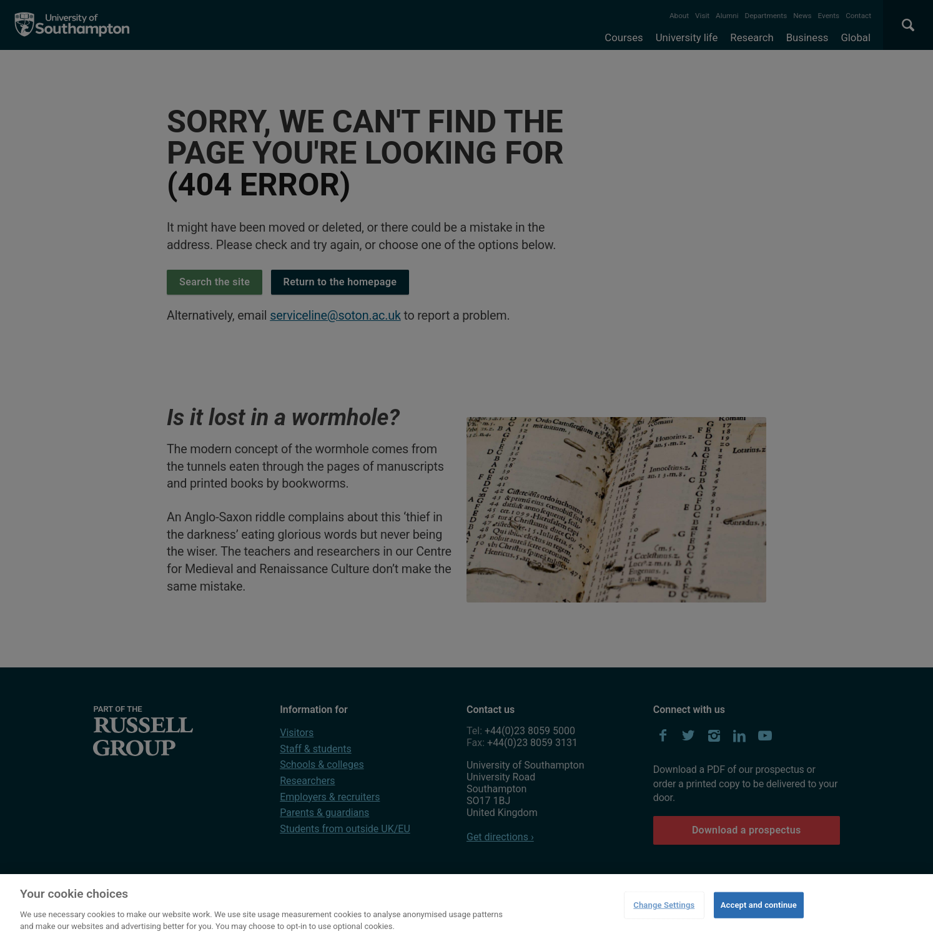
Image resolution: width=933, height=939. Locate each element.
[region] (466, 906)
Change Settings (663, 905)
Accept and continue (759, 905)
